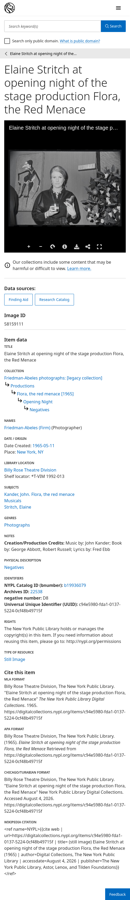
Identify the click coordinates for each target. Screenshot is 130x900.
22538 (36, 592)
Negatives (39, 410)
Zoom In (29, 247)
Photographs (17, 525)
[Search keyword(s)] (52, 26)
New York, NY (30, 452)
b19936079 (75, 585)
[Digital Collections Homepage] (9, 8)
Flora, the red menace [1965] (45, 394)
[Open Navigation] (118, 8)
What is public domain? (80, 40)
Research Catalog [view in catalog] (54, 299)
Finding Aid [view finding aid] (18, 299)
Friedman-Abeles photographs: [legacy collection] (53, 378)
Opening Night (38, 402)
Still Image (14, 659)
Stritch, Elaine (17, 507)
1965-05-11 (43, 446)
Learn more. (79, 268)
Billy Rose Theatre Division (30, 470)
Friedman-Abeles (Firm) (27, 428)
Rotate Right (53, 247)
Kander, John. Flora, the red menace (39, 494)
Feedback (117, 894)
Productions (22, 386)
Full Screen (99, 247)
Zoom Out (41, 247)
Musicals (12, 501)
